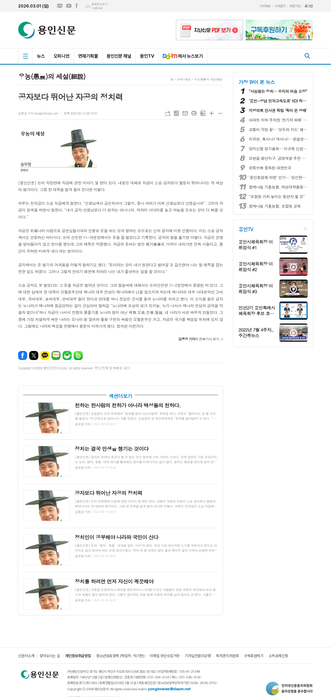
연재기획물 (88, 56)
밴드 (78, 355)
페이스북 (76, 6)
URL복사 (167, 113)
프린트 (194, 113)
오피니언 (62, 56)
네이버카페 (67, 355)
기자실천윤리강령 (198, 656)
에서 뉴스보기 (181, 58)
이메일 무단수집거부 (164, 656)
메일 (185, 113)
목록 (176, 113)
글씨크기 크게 (211, 113)
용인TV (147, 56)
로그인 (309, 6)
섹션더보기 (120, 396)
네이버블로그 (60, 6)
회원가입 (295, 6)
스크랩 (202, 113)
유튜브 (69, 6)
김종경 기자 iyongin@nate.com (38, 113)
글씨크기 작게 (220, 113)
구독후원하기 (253, 656)
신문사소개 (26, 656)
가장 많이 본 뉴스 (256, 81)
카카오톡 (44, 355)
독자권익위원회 (227, 656)
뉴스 (41, 56)
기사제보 (264, 6)
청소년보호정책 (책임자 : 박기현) (120, 656)
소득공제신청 (278, 656)
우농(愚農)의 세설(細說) (208, 79)
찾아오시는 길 (50, 656)
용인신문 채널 (119, 56)
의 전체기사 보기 (198, 338)
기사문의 (279, 6)
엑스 (33, 355)
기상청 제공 (97, 8)
